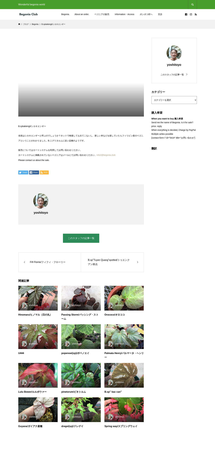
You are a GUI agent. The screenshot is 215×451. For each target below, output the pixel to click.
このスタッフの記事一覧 (81, 238)
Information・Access (124, 14)
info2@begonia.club (106, 155)
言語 (160, 14)
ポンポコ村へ (146, 14)
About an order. (82, 14)
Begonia (65, 14)
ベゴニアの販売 (101, 14)
